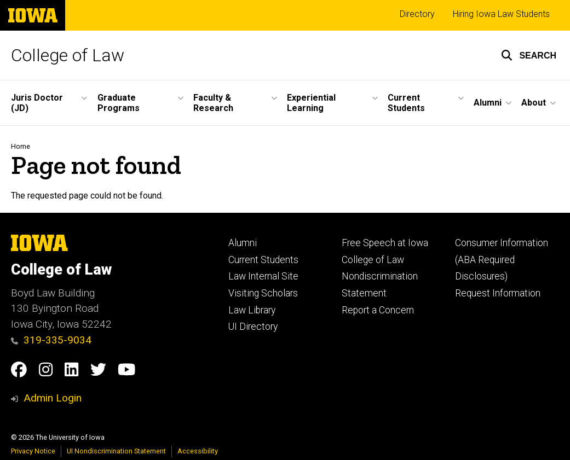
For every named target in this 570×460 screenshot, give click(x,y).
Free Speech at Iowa (385, 242)
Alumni (242, 242)
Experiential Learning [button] (311, 102)
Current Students (263, 259)
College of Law (67, 55)
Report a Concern (378, 310)
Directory (417, 14)
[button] (528, 55)
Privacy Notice (33, 451)
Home (20, 146)
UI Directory (253, 326)
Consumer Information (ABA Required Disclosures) (501, 259)
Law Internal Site (263, 276)
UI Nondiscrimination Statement (116, 451)
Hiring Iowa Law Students (501, 14)
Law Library (251, 310)
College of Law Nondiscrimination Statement (380, 276)
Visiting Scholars (263, 293)
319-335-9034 (51, 340)
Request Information (497, 293)
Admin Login (53, 398)
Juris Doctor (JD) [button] (37, 102)
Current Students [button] (406, 102)
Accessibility (197, 451)
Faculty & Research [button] (213, 102)
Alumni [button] (488, 102)
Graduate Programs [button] (118, 102)
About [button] (533, 102)
